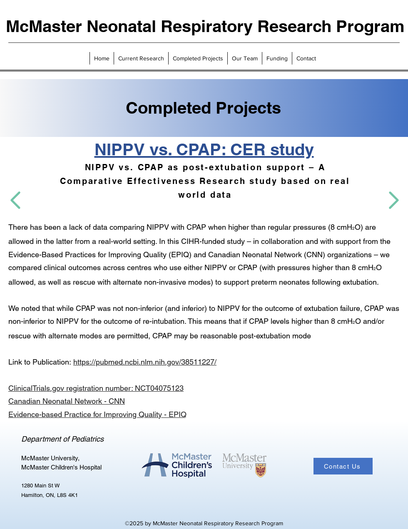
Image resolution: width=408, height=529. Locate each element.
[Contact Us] (343, 466)
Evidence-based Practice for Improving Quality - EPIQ (97, 414)
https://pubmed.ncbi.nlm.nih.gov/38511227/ (144, 362)
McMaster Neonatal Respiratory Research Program (205, 26)
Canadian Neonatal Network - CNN (66, 401)
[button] (141, 58)
